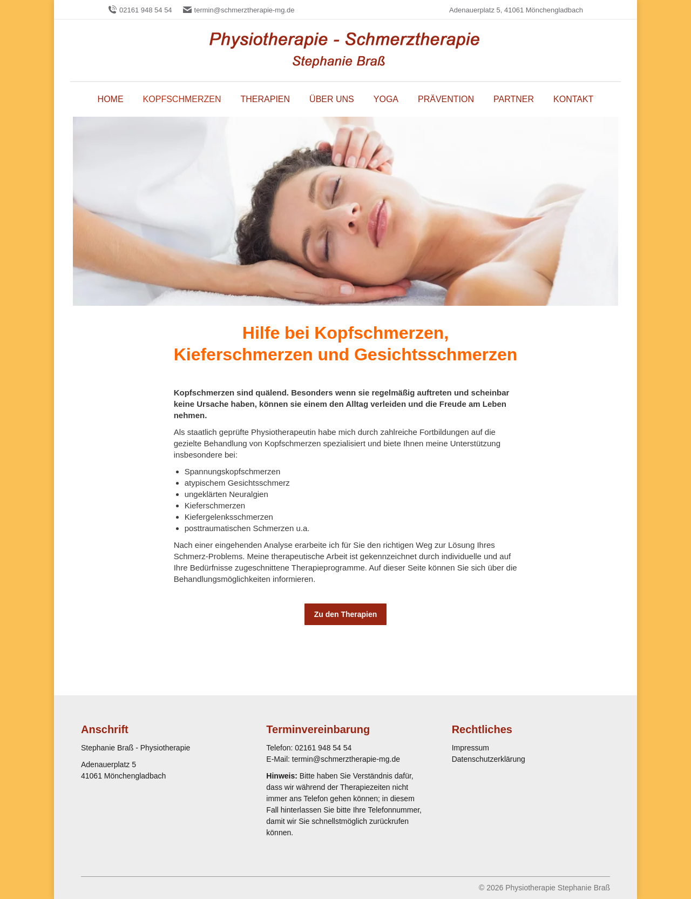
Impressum (470, 747)
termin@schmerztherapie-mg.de (244, 10)
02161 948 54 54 (145, 10)
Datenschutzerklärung (488, 759)
